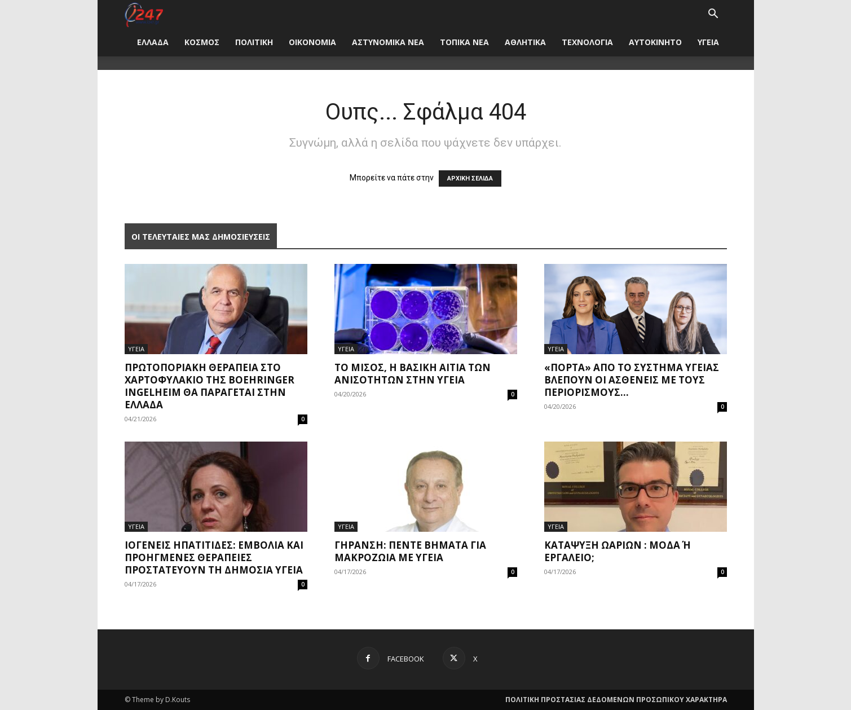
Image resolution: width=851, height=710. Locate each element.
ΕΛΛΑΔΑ (153, 42)
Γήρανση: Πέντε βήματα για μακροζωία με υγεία (410, 551)
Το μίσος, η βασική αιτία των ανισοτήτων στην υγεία (412, 373)
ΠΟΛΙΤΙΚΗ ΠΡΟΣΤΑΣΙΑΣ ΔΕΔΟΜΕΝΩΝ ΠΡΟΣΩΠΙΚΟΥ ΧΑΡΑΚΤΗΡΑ (616, 699)
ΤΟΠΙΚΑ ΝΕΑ (464, 42)
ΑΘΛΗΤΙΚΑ (525, 42)
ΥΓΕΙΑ (708, 42)
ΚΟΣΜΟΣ (201, 42)
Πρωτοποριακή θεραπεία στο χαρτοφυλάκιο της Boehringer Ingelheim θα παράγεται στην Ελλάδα (209, 386)
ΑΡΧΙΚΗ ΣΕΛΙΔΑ (470, 178)
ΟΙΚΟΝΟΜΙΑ (312, 42)
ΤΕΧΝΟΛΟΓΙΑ (587, 42)
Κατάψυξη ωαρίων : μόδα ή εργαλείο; (617, 551)
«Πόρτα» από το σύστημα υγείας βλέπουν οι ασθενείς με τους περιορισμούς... (631, 380)
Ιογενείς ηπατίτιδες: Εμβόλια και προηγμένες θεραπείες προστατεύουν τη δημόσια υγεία (214, 557)
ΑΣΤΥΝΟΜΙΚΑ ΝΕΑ (388, 42)
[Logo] (144, 13)
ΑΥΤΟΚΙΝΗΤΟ (655, 42)
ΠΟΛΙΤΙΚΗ (254, 42)
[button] (713, 15)
